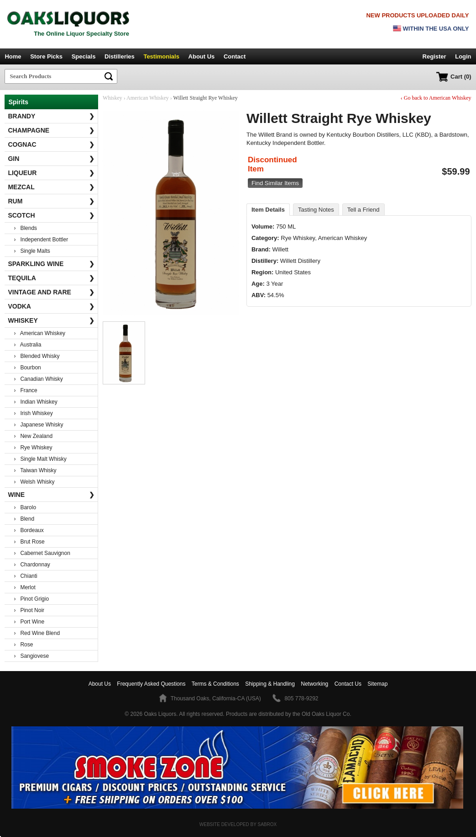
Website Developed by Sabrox (238, 824)
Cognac (51, 144)
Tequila (51, 278)
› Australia (27, 344)
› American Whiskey (39, 333)
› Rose (23, 644)
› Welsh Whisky (34, 482)
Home (13, 56)
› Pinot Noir (29, 610)
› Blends (25, 228)
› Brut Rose (29, 541)
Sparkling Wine (51, 263)
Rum (51, 201)
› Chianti (25, 576)
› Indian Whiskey (35, 402)
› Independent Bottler (41, 239)
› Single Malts (32, 251)
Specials (84, 56)
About (100, 684)
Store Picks (46, 56)
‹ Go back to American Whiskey (436, 98)
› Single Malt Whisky (40, 459)
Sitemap (377, 684)
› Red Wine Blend (37, 633)
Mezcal (51, 187)
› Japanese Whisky (38, 424)
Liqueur (51, 172)
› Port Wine (29, 621)
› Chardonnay (32, 564)
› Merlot (24, 587)
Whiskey (51, 320)
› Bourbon (27, 367)
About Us (201, 56)
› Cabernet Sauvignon (42, 553)
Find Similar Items (275, 183)
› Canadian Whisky (38, 379)
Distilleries (120, 56)
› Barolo (25, 507)
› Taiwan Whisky (35, 470)
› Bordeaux (28, 530)
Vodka (51, 306)
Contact (235, 56)
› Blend (24, 519)
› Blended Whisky (36, 356)
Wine (51, 494)
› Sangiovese (31, 656)
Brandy (51, 116)
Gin (51, 158)
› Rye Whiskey (33, 447)
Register (434, 56)
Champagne (51, 130)
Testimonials (161, 56)
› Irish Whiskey (33, 413)
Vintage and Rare (51, 292)
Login (463, 56)
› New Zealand (33, 436)
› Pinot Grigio (31, 599)
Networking (314, 684)
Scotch (51, 215)
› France (25, 390)
